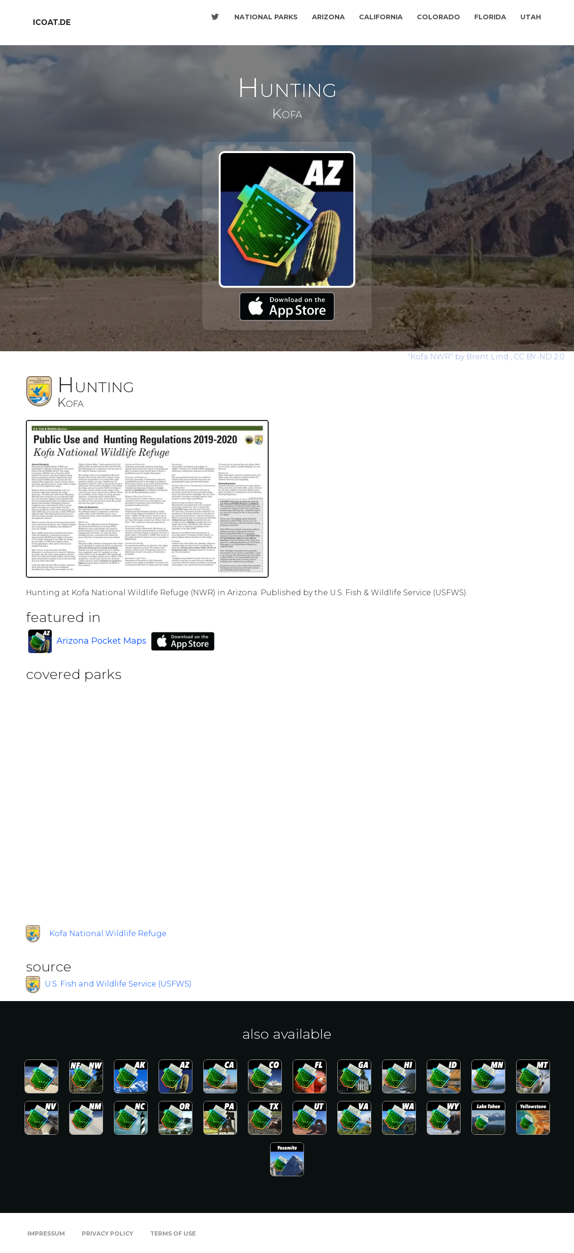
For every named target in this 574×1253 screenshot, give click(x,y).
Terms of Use (173, 1233)
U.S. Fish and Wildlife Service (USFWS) (118, 984)
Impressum (46, 1233)
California (381, 17)
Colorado (438, 17)
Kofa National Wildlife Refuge (108, 933)
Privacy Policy (107, 1233)
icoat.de (52, 22)
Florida (490, 17)
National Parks (266, 17)
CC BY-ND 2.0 (539, 356)
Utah (530, 17)
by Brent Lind (458, 356)
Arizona (328, 17)
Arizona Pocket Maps (101, 641)
